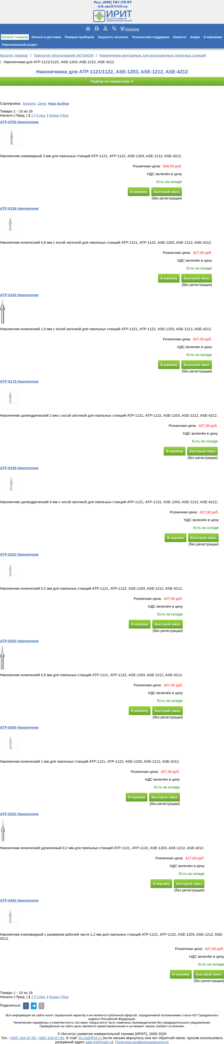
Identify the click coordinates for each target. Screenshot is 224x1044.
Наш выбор (58, 103)
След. (41, 115)
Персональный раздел (20, 44)
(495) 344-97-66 (51, 1038)
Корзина (132, 29)
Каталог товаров (15, 37)
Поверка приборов (79, 37)
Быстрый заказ (166, 192)
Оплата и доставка (46, 37)
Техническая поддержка (150, 37)
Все (65, 115)
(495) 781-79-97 (117, 2)
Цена (42, 103)
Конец (54, 115)
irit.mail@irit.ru (113, 6)
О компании (212, 37)
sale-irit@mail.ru (99, 1042)
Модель (29, 103)
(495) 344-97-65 (23, 1038)
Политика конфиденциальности (142, 1042)
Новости (179, 37)
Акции (195, 37)
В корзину (138, 192)
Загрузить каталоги (113, 37)
